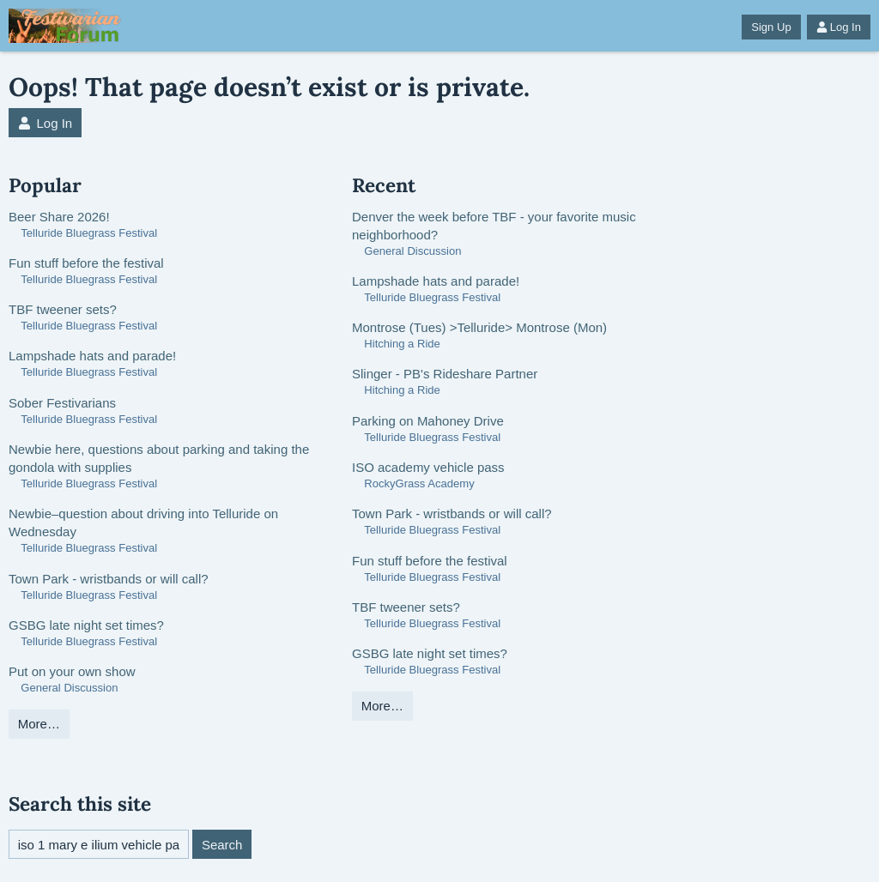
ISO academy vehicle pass (428, 467)
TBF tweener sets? (63, 309)
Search (222, 844)
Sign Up (771, 27)
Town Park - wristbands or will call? (109, 578)
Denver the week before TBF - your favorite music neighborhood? (494, 225)
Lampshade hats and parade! (92, 355)
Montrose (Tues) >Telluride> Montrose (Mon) (479, 327)
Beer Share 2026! (59, 216)
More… (39, 723)
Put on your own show (72, 671)
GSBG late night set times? (86, 625)
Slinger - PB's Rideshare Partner (444, 373)
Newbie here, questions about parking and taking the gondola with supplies (159, 458)
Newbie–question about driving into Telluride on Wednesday (143, 522)
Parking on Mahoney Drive (428, 421)
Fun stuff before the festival (86, 263)
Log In (838, 27)
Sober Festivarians (62, 403)
